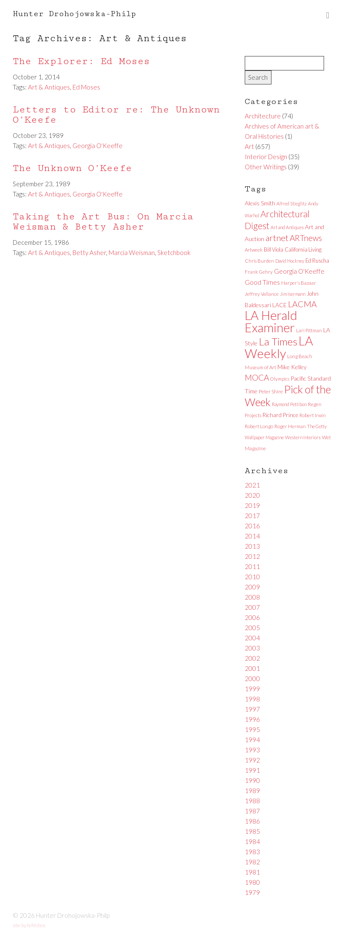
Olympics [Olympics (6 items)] (279, 378)
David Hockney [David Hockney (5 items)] (289, 261)
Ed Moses (86, 87)
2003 (252, 648)
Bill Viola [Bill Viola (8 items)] (273, 249)
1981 (252, 872)
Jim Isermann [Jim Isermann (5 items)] (292, 294)
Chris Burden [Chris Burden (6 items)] (259, 261)
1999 (252, 689)
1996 (252, 719)
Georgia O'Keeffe (98, 145)
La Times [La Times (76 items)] (278, 341)
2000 (252, 678)
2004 (252, 638)
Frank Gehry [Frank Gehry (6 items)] (259, 272)
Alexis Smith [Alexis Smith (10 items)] (260, 203)
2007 (252, 607)
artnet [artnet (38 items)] (277, 238)
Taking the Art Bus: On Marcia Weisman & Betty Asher (103, 222)
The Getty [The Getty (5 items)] (317, 426)
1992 (252, 760)
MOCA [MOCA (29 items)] (257, 377)
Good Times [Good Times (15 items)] (262, 282)
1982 (252, 862)
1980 (252, 882)
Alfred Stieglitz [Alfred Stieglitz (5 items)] (292, 203)
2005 (252, 627)
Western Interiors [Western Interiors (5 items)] (303, 437)
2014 (252, 536)
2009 (252, 587)
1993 (252, 750)
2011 (252, 566)
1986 (252, 821)
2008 (252, 597)
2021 (252, 485)
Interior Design (266, 156)
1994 (252, 739)
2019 (252, 505)
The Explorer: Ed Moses (81, 61)
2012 (252, 556)
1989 (252, 790)
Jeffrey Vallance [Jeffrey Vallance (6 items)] (262, 294)
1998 (252, 699)
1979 (252, 892)
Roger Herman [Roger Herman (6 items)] (290, 426)
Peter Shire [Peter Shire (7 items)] (271, 391)
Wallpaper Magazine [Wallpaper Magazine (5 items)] (264, 437)
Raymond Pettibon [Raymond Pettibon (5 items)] (289, 404)
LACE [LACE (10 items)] (279, 304)
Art (249, 146)
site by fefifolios (29, 925)
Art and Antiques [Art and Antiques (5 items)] (287, 227)
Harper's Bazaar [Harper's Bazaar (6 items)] (298, 283)
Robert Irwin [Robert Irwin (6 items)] (312, 415)
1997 (252, 709)
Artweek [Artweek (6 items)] (254, 249)
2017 (252, 515)
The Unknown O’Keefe (72, 168)
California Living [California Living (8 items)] (303, 249)
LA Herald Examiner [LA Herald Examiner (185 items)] (271, 321)
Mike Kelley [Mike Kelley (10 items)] (292, 366)
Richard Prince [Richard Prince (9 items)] (280, 415)
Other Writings (266, 167)
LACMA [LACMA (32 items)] (302, 304)
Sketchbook (173, 252)
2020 (252, 495)
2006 (252, 617)
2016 (252, 526)
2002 (252, 658)
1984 (252, 841)
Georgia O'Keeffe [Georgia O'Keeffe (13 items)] (299, 271)
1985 (252, 831)
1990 (252, 780)
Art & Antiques (49, 87)
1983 (252, 851)
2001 (252, 668)
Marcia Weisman (132, 252)
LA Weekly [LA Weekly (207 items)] (279, 347)
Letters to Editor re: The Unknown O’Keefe (116, 115)
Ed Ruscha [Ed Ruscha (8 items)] (317, 260)
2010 (252, 576)
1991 (252, 770)
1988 (252, 801)
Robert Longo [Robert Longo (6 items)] (259, 426)
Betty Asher (89, 252)
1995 (252, 729)
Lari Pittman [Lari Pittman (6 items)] (309, 330)
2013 (252, 546)
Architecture (263, 116)
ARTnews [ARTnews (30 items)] (306, 238)
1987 (252, 811)
